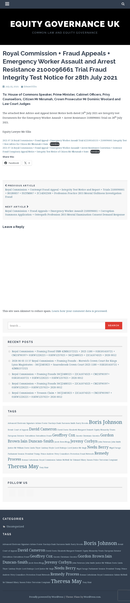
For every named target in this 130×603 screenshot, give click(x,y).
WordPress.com (92, 596)
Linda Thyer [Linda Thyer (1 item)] (35, 448)
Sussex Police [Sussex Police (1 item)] (93, 460)
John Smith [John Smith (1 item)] (116, 442)
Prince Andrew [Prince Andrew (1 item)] (47, 454)
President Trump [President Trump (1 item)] (32, 454)
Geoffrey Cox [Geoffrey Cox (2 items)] (63, 434)
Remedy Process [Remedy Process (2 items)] (64, 573)
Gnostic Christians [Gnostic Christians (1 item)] (84, 436)
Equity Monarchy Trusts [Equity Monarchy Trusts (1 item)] (104, 430)
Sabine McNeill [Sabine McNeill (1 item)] (62, 460)
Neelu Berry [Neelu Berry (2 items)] (98, 447)
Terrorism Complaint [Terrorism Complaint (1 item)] (108, 460)
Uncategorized (15, 526)
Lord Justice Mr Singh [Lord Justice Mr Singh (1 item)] (77, 448)
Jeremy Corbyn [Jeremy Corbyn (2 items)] (84, 441)
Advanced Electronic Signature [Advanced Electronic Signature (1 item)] (21, 423)
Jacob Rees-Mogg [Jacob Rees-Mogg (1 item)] (62, 442)
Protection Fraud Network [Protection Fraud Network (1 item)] (82, 454)
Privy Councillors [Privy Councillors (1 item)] (61, 454)
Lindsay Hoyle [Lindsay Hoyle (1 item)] (47, 448)
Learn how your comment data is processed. (79, 311)
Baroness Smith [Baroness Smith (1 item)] (68, 423)
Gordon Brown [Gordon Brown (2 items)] (91, 556)
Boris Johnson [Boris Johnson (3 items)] (105, 422)
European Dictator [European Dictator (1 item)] (16, 436)
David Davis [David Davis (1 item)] (62, 430)
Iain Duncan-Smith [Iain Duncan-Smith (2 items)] (37, 441)
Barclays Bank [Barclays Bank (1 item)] (54, 423)
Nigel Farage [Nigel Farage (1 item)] (115, 448)
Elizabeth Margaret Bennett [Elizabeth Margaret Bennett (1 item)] (81, 430)
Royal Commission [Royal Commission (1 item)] (47, 460)
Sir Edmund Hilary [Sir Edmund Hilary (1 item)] (78, 460)
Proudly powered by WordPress (46, 596)
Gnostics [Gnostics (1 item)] (96, 436)
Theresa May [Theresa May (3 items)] (23, 466)
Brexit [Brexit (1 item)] (10, 430)
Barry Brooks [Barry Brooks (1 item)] (82, 423)
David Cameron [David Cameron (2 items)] (43, 428)
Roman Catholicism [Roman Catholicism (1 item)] (30, 460)
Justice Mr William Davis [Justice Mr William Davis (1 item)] (18, 448)
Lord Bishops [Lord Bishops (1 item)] (61, 448)
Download (55, 144)
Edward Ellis (30, 86)
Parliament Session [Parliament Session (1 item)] (16, 454)
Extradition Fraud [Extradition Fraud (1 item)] (44, 436)
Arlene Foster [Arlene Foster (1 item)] (41, 423)
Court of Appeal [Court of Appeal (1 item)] (21, 430)
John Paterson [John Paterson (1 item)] (104, 442)
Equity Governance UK (65, 24)
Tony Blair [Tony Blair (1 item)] (44, 467)
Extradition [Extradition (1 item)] (30, 436)
